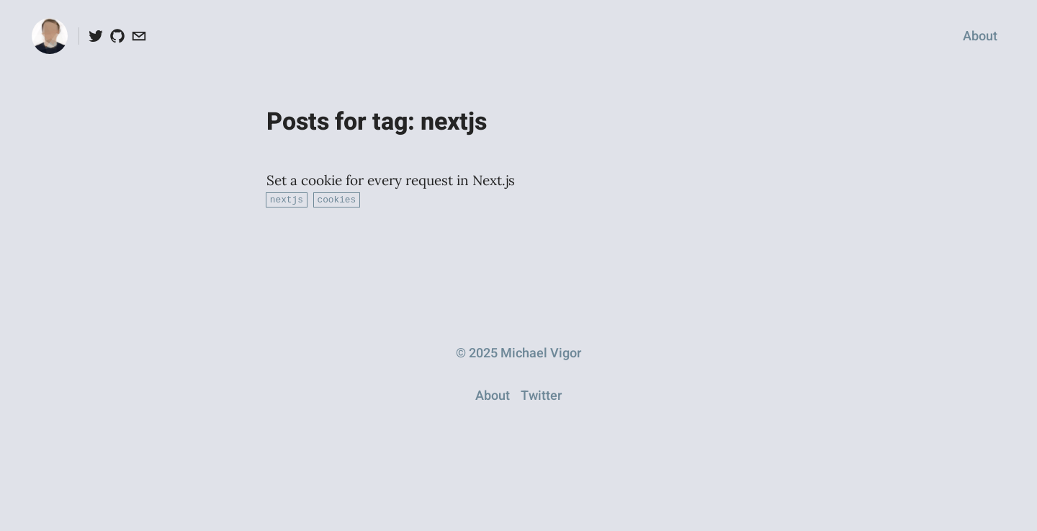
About (980, 36)
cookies (336, 198)
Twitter (541, 395)
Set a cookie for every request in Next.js (390, 180)
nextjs (286, 198)
